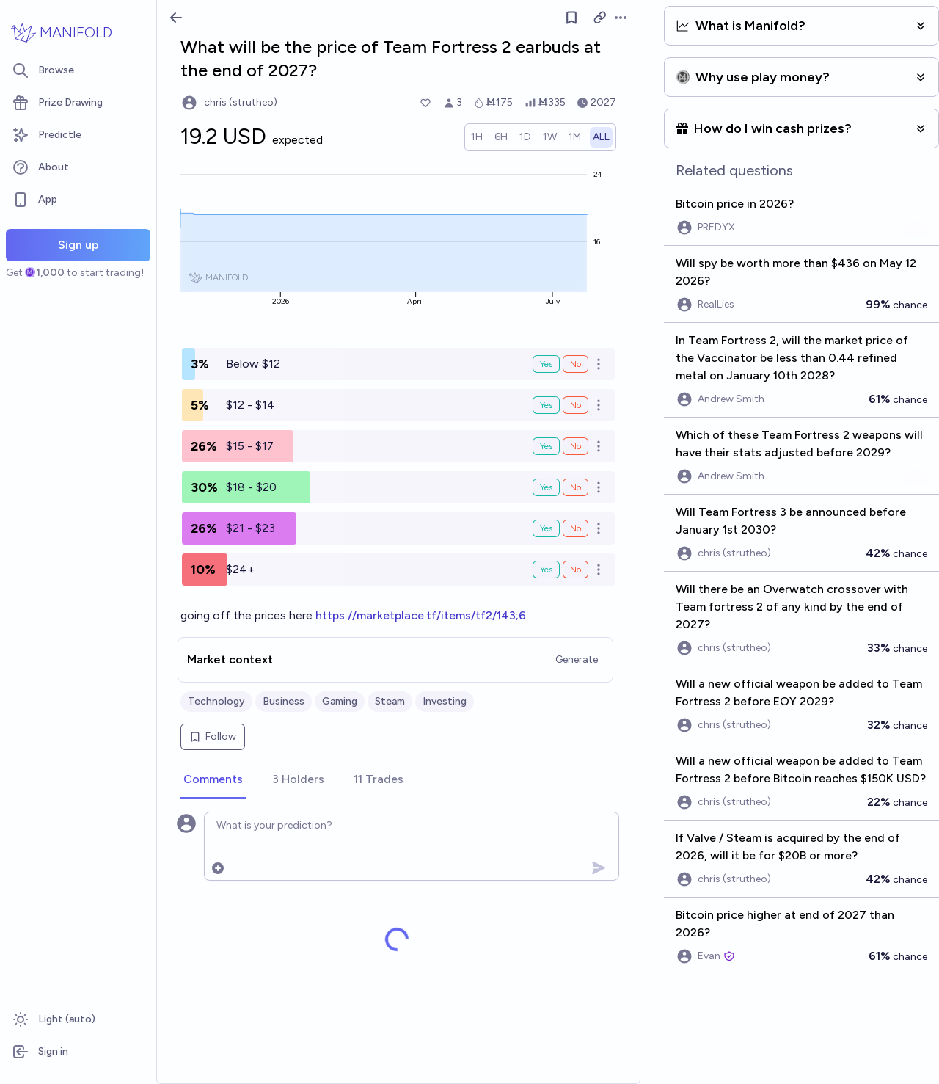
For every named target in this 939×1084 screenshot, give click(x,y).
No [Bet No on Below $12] (575, 364)
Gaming (339, 701)
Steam (390, 701)
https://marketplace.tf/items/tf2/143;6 (420, 615)
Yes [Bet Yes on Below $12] (546, 364)
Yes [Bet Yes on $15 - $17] (546, 446)
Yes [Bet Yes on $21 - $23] (546, 528)
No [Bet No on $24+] (575, 569)
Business (283, 701)
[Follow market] (571, 17)
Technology (216, 701)
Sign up (78, 245)
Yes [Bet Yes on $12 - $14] (546, 405)
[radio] (477, 137)
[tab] (213, 780)
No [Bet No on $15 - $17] (575, 446)
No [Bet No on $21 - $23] (575, 528)
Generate (576, 659)
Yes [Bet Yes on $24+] (546, 569)
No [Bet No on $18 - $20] (575, 487)
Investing (445, 701)
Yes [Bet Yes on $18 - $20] (546, 487)
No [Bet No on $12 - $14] (575, 405)
